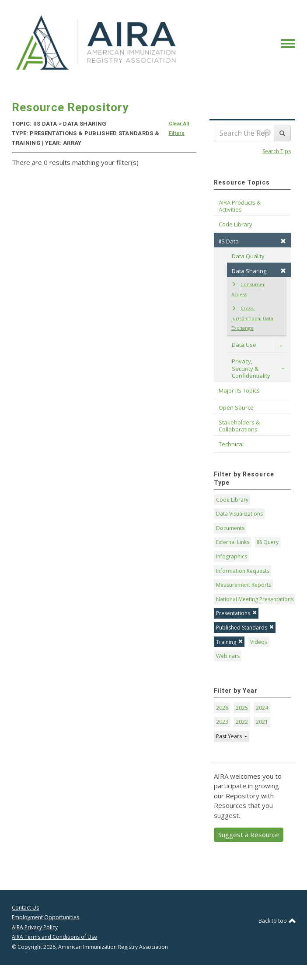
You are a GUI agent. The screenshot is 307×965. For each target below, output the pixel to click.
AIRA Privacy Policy (35, 927)
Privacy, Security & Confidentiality (251, 368)
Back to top (276, 920)
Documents (230, 528)
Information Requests (242, 571)
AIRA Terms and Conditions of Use (54, 937)
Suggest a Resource (248, 834)
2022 (242, 721)
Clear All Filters (179, 128)
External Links (232, 542)
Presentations (236, 613)
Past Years (229, 736)
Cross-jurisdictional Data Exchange (252, 318)
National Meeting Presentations (254, 599)
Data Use (244, 345)
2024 (262, 708)
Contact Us (25, 907)
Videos (258, 642)
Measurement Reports (243, 585)
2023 (222, 721)
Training (229, 642)
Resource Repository (70, 107)
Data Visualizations (239, 513)
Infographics (231, 556)
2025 (242, 708)
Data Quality (248, 256)
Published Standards (245, 627)
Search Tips (276, 151)
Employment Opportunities (45, 917)
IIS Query (268, 542)
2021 (262, 721)
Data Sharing (259, 271)
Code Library (232, 499)
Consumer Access (248, 289)
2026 (222, 708)
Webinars (228, 656)
